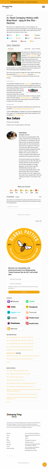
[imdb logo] (24, 181)
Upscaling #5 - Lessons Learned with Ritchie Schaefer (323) (20, 350)
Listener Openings (10, 448)
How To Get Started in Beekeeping (32, 433)
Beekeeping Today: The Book (31, 450)
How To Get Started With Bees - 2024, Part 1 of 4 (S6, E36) (20, 337)
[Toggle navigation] (43, 7)
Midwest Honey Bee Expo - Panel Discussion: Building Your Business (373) (23, 355)
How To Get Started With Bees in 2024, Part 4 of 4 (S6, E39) (20, 346)
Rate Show (9, 444)
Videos (8, 435)
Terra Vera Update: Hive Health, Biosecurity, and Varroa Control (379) (22, 394)
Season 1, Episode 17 (32, 55)
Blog (7, 439)
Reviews (8, 440)
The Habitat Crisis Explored (30, 440)
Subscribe (24, 292)
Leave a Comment (36, 48)
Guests (26, 438)
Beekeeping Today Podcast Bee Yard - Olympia (33, 436)
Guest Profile (27, 48)
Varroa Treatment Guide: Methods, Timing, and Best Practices (32, 448)
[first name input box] (24, 279)
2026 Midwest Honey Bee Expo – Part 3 (15, 380)
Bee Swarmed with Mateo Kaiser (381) (15, 377)
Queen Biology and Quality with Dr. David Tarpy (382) (18, 373)
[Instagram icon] (12, 456)
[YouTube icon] (7, 456)
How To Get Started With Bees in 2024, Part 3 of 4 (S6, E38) (20, 343)
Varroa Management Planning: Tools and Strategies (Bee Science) (21, 383)
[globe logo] (19, 181)
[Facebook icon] (9, 456)
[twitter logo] (21, 181)
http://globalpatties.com (26, 97)
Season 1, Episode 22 (22, 74)
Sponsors (9, 442)
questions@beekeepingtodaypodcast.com (23, 108)
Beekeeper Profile (11, 353)
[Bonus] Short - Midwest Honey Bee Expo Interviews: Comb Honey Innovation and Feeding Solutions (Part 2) (24, 390)
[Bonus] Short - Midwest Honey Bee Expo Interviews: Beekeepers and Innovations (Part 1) (22, 398)
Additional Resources (29, 442)
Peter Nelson (23, 132)
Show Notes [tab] (10, 48)
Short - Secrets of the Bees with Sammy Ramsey (17, 370)
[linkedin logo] (23, 181)
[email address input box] (24, 284)
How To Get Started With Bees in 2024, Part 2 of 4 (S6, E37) (20, 340)
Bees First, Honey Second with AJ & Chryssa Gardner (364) (19, 359)
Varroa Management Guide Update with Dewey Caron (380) (20, 386)
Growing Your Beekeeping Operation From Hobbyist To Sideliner (32, 444)
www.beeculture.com (18, 115)
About (8, 437)
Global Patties (27, 83)
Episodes (8, 433)
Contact (8, 446)
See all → (9, 362)
